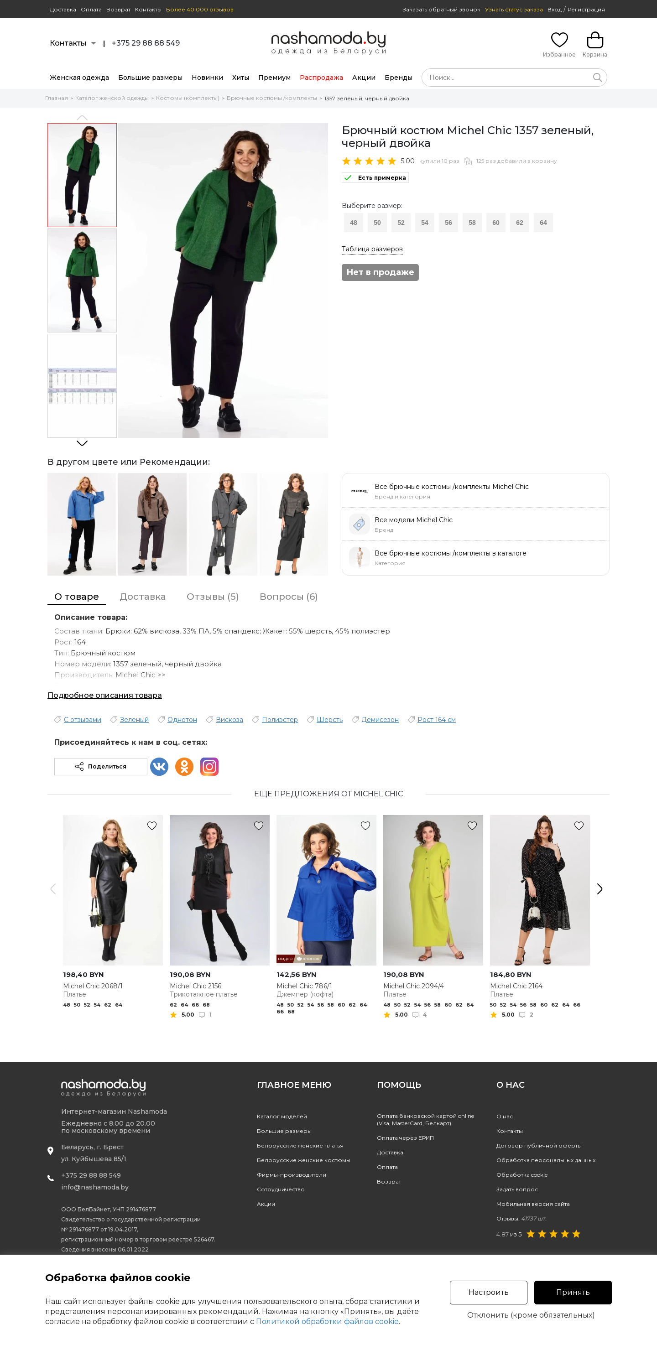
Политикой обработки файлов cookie (327, 1321)
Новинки (207, 77)
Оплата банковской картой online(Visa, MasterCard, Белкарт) (425, 1119)
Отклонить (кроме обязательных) (531, 1315)
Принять (573, 1292)
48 (353, 222)
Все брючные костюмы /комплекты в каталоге (451, 553)
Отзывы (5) (213, 596)
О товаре (76, 596)
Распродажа (321, 77)
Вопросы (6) (289, 596)
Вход (555, 9)
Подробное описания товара (104, 695)
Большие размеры (150, 77)
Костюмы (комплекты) (187, 97)
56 (448, 222)
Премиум (274, 77)
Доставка (63, 9)
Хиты (240, 77)
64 (543, 222)
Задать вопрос (517, 1189)
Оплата (91, 9)
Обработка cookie (522, 1174)
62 (519, 222)
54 (424, 222)
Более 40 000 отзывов (200, 9)
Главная (56, 97)
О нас (504, 1116)
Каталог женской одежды (112, 97)
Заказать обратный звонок (441, 9)
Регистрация (586, 9)
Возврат (118, 9)
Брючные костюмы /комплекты (272, 97)
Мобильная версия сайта (533, 1203)
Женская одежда (79, 77)
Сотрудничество (281, 1189)
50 (377, 222)
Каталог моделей (282, 1116)
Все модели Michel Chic (414, 520)
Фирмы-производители (291, 1174)
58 (472, 222)
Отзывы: (521, 1218)
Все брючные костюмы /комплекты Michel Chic (452, 487)
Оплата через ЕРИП (405, 1137)
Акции (363, 77)
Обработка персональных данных (545, 1160)
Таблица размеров (372, 249)
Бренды (398, 77)
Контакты (148, 9)
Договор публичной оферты (539, 1145)
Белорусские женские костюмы (303, 1160)
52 (401, 222)
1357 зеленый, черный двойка (366, 98)
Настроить (489, 1292)
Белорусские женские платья (300, 1145)
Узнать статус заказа (514, 9)
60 (496, 222)
